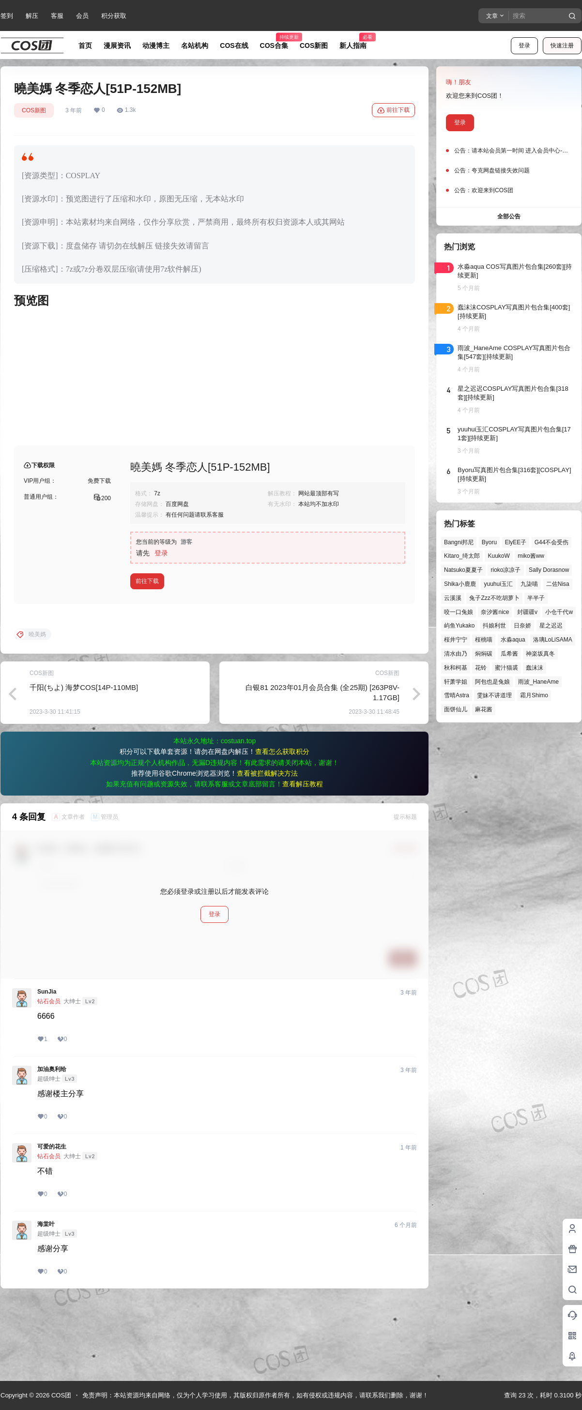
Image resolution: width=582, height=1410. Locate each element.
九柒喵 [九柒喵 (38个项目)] (529, 584)
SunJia (46, 1070)
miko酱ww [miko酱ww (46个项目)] (531, 555)
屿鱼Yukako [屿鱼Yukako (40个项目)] (459, 625)
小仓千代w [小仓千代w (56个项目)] (559, 612)
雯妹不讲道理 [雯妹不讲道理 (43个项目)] (494, 695)
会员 (82, 15)
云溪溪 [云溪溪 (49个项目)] (452, 598)
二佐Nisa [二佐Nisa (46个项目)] (557, 584)
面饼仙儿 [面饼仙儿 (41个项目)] (455, 709)
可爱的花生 (51, 1224)
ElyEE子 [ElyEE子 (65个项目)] (516, 542)
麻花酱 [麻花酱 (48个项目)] (483, 709)
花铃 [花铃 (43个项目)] (481, 667)
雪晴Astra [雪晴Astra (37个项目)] (456, 695)
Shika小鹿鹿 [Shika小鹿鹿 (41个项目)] (460, 584)
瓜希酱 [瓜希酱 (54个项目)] (509, 653)
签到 (6, 15)
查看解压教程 (302, 862)
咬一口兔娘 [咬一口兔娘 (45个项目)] (458, 612)
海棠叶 (46, 1302)
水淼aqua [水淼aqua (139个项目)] (513, 639)
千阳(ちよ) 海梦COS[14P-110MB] (84, 765)
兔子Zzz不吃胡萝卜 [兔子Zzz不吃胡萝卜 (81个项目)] (494, 598)
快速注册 (562, 45)
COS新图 (34, 110)
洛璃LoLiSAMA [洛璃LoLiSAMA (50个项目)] (552, 639)
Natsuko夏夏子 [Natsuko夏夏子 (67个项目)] (463, 570)
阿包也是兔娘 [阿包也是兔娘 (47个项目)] (492, 681)
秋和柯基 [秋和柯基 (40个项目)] (455, 667)
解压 (32, 15)
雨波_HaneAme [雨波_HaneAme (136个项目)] (538, 681)
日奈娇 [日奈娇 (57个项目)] (522, 625)
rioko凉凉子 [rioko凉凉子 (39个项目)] (505, 570)
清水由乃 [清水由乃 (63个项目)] (455, 653)
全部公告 (509, 216)
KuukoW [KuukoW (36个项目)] (498, 555)
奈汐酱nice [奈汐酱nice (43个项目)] (495, 612)
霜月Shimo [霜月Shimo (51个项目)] (534, 695)
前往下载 (393, 110)
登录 (524, 45)
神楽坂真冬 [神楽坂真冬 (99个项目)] (540, 653)
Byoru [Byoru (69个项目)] (489, 542)
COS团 (60, 1395)
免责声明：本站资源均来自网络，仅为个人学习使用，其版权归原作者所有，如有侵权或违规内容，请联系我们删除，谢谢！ (255, 1395)
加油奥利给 (51, 1147)
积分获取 (113, 15)
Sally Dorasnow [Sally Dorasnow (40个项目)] (549, 570)
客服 (57, 15)
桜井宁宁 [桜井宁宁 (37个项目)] (455, 639)
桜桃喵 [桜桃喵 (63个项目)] (483, 639)
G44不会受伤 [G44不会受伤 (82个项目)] (552, 542)
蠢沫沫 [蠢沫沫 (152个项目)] (534, 667)
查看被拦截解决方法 (267, 851)
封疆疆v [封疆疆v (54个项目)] (527, 612)
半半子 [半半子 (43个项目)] (536, 598)
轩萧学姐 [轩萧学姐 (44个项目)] (455, 681)
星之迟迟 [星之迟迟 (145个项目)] (551, 625)
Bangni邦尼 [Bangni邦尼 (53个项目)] (459, 542)
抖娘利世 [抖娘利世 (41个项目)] (494, 625)
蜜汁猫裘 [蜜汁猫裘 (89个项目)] (506, 667)
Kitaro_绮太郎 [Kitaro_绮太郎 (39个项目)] (462, 555)
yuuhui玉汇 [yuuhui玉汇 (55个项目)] (498, 584)
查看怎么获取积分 (282, 829)
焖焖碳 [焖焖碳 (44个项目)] (483, 653)
